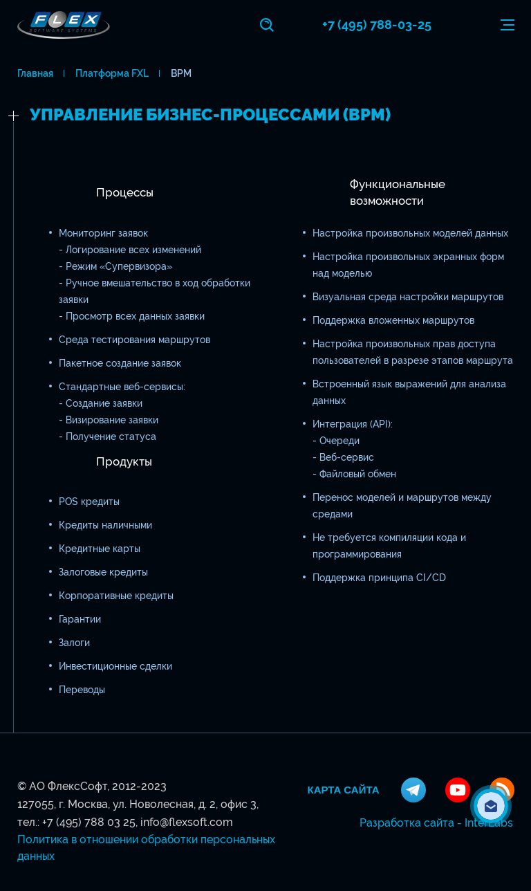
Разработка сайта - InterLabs (436, 822)
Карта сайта (344, 790)
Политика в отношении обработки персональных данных (146, 848)
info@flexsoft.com (186, 822)
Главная (35, 73)
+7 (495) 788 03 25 (89, 822)
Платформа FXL (112, 73)
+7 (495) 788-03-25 (376, 24)
